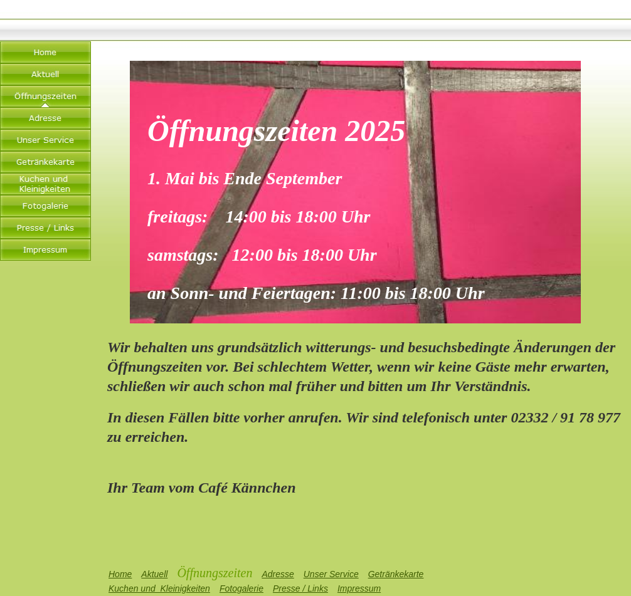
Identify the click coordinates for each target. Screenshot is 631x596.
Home (120, 574)
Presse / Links (300, 588)
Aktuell (154, 574)
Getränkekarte (396, 574)
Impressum (359, 588)
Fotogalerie (241, 588)
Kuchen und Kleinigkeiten (159, 588)
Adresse (278, 574)
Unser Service (331, 574)
